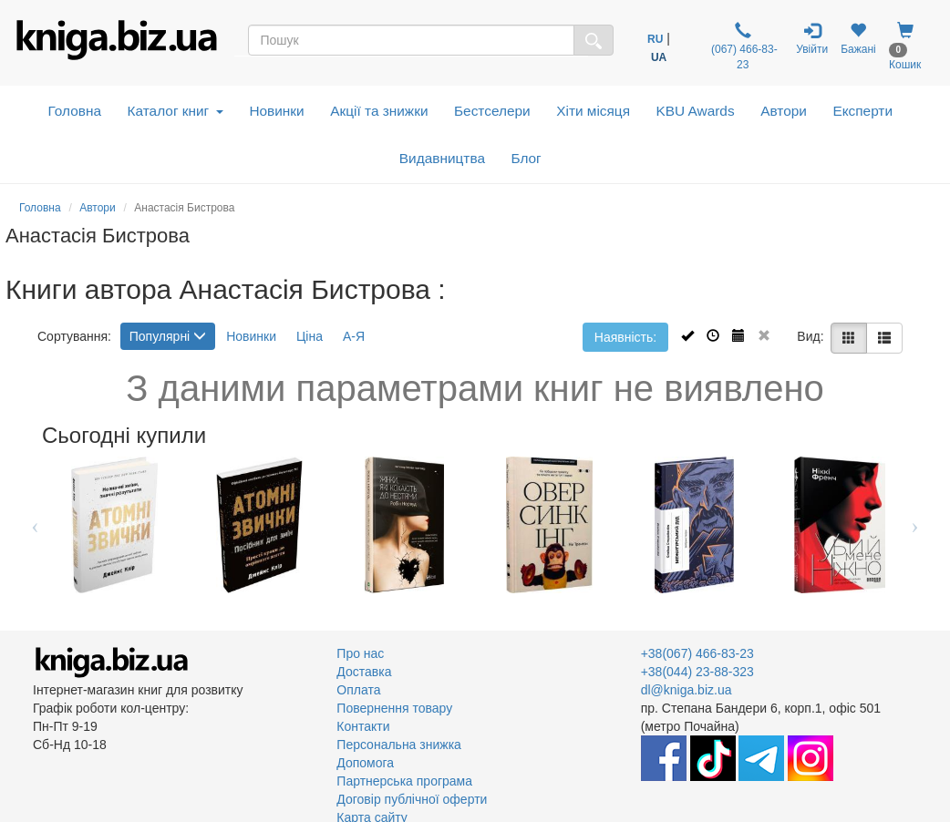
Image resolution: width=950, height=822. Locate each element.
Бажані (858, 39)
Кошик (905, 46)
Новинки (276, 110)
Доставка (363, 671)
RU (655, 39)
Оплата (358, 690)
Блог (526, 158)
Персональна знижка (398, 744)
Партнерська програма (404, 781)
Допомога (365, 762)
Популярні (167, 336)
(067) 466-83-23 (743, 46)
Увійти (812, 39)
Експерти (862, 110)
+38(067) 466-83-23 (697, 653)
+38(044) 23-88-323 (697, 671)
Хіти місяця (593, 110)
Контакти (362, 726)
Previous (35, 524)
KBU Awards (695, 110)
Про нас (360, 653)
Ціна (309, 336)
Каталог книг (175, 110)
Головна (74, 110)
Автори (783, 110)
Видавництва (442, 158)
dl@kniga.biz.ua (686, 690)
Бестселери (492, 110)
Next (915, 524)
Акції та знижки (379, 110)
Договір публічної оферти (411, 799)
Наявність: (625, 337)
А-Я (354, 336)
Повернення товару (394, 708)
